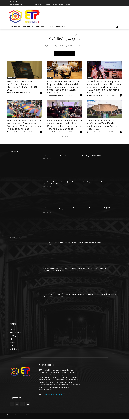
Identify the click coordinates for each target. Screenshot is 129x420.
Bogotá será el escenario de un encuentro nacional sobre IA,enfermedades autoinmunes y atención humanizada (64, 125)
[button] (117, 26)
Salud (49, 117)
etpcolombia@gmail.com (53, 395)
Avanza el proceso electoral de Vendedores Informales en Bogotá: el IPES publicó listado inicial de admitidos (24, 125)
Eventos (50, 78)
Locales (10, 117)
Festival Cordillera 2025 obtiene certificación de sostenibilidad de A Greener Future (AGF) (102, 125)
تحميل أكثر (64, 137)
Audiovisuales (12, 78)
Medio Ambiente (92, 117)
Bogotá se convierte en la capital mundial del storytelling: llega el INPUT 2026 (22, 86)
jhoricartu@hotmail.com (15, 93)
